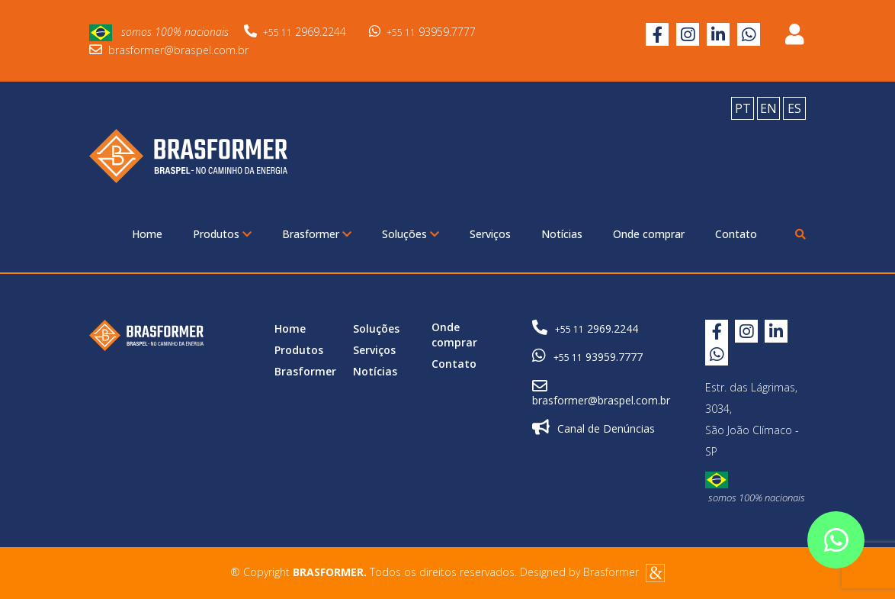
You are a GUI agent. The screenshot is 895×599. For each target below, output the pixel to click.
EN (768, 108)
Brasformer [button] (316, 234)
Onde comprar (649, 234)
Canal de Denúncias (593, 428)
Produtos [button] (222, 234)
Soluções (376, 328)
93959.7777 (422, 31)
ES (794, 108)
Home (147, 234)
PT (743, 108)
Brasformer (305, 371)
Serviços (490, 234)
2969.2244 (295, 31)
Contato (736, 234)
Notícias (561, 234)
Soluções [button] (410, 234)
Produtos (298, 350)
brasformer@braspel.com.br (169, 50)
